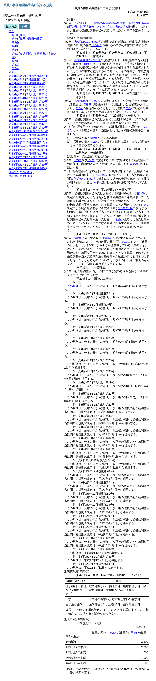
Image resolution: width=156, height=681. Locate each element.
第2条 (79, 108)
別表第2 (132, 163)
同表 (96, 182)
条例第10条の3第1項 (87, 41)
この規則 (80, 23)
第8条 (87, 104)
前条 (87, 63)
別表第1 (96, 45)
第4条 (91, 160)
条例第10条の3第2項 (87, 100)
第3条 (78, 160)
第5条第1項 (125, 208)
